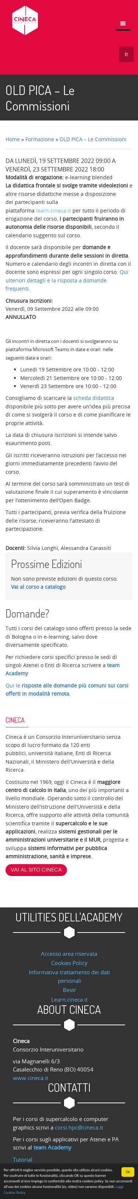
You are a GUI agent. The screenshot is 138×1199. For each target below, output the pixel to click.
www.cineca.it (30, 1077)
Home (13, 139)
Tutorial (22, 1159)
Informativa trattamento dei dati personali (69, 976)
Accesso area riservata (69, 953)
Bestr (69, 989)
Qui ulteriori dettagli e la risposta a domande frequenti (67, 280)
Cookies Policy (69, 963)
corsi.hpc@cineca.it (79, 1127)
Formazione (39, 139)
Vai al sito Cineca (36, 870)
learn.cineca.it (53, 210)
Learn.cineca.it (69, 999)
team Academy (52, 1147)
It (126, 54)
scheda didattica (93, 397)
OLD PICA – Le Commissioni (93, 139)
